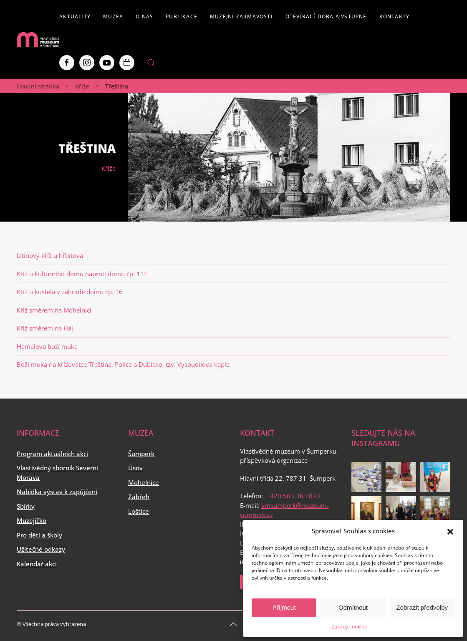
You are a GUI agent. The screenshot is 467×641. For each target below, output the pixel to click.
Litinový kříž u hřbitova (50, 255)
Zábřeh (138, 496)
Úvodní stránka (38, 86)
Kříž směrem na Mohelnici (54, 310)
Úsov (135, 468)
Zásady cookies (349, 626)
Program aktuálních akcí (52, 453)
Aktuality (75, 16)
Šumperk (141, 453)
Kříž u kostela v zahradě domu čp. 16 (70, 292)
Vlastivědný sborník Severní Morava (57, 473)
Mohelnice (143, 482)
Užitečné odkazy (41, 549)
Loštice (138, 511)
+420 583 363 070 (293, 496)
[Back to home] (38, 39)
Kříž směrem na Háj (45, 328)
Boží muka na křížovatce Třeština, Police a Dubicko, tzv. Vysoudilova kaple (123, 364)
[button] (450, 531)
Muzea (113, 16)
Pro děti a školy (39, 535)
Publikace (181, 16)
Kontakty (394, 16)
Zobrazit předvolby (422, 607)
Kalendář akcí (37, 564)
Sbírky (26, 506)
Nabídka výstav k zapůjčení (57, 491)
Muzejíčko (31, 520)
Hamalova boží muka (47, 346)
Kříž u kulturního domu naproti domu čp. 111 (82, 274)
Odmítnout (353, 607)
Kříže (82, 86)
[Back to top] (233, 624)
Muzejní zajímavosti (241, 16)
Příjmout (284, 607)
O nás (144, 16)
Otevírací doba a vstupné (326, 16)
